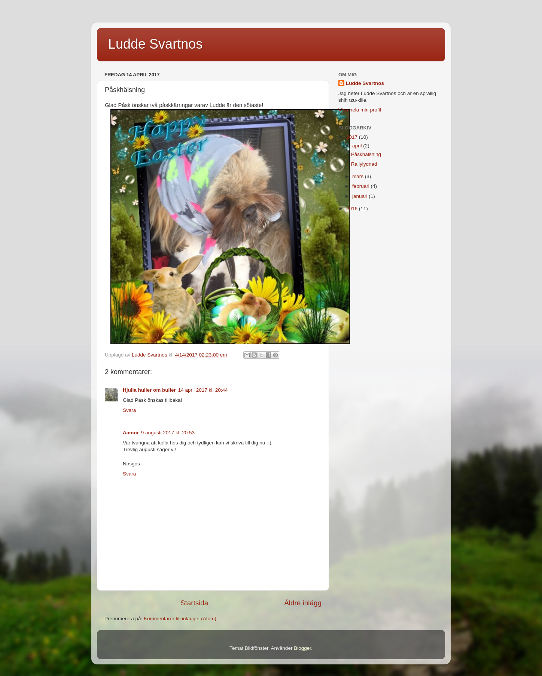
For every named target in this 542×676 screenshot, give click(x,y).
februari (361, 186)
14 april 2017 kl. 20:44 (203, 390)
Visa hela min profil (359, 110)
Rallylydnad (364, 164)
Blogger (302, 648)
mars (358, 176)
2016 (352, 208)
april (357, 146)
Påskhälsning (366, 154)
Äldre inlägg (303, 603)
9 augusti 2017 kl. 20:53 (168, 432)
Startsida (194, 603)
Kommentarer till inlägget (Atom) (180, 618)
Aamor (131, 432)
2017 (352, 137)
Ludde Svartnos (155, 44)
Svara (129, 410)
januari (360, 196)
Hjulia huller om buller (149, 390)
